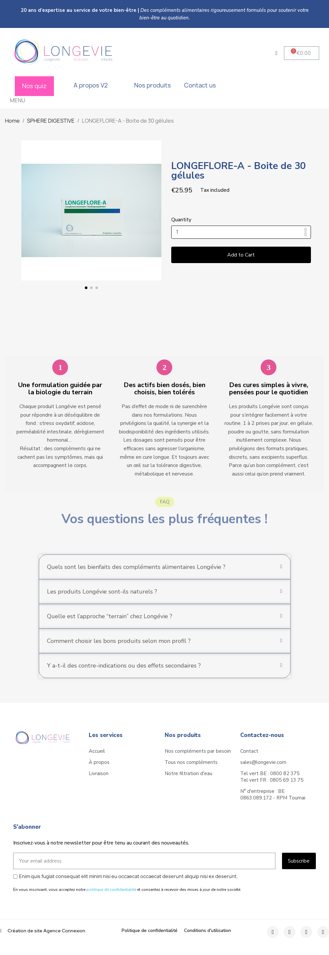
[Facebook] (273, 932)
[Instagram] (289, 932)
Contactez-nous (262, 735)
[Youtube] (323, 932)
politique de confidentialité (111, 889)
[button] (301, 53)
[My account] (276, 53)
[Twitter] (306, 932)
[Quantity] (241, 232)
